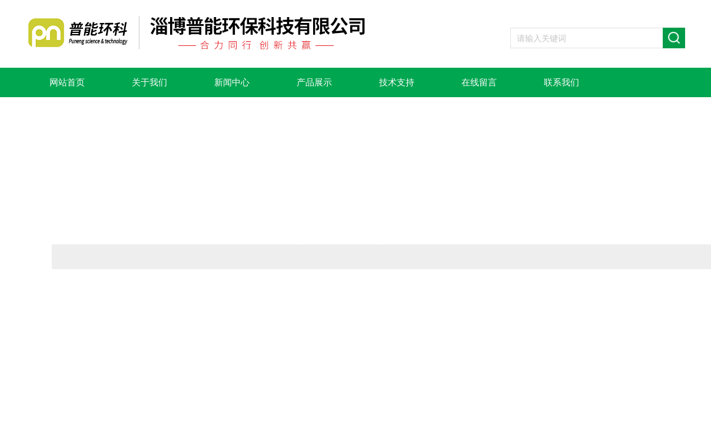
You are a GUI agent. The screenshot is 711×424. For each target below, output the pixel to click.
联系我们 (561, 82)
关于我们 (149, 82)
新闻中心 (232, 82)
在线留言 (479, 82)
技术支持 (396, 82)
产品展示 (314, 82)
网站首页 (67, 82)
